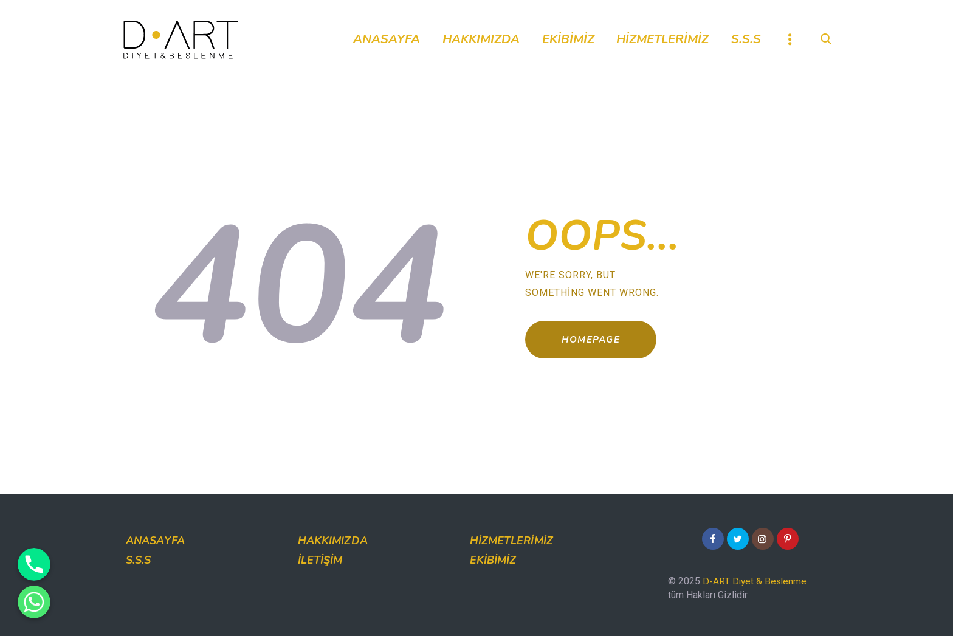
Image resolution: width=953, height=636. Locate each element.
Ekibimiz (493, 560)
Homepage (599, 342)
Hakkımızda (333, 540)
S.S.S (138, 560)
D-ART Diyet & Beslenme (756, 581)
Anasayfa (155, 540)
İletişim (320, 560)
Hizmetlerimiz (511, 540)
